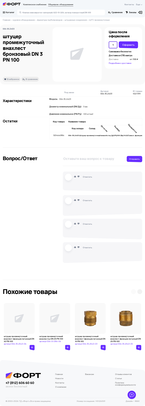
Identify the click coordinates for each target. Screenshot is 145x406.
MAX (137, 401)
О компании (60, 387)
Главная (6, 20)
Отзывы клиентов (123, 374)
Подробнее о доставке (120, 63)
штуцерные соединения (76, 20)
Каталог (8, 12)
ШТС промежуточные (99, 20)
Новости (59, 378)
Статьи (118, 378)
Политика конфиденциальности (125, 384)
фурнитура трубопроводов (49, 20)
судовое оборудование (24, 20)
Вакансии (89, 374)
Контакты (129, 4)
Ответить (87, 177)
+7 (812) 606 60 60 (23, 384)
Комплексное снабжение (34, 4)
